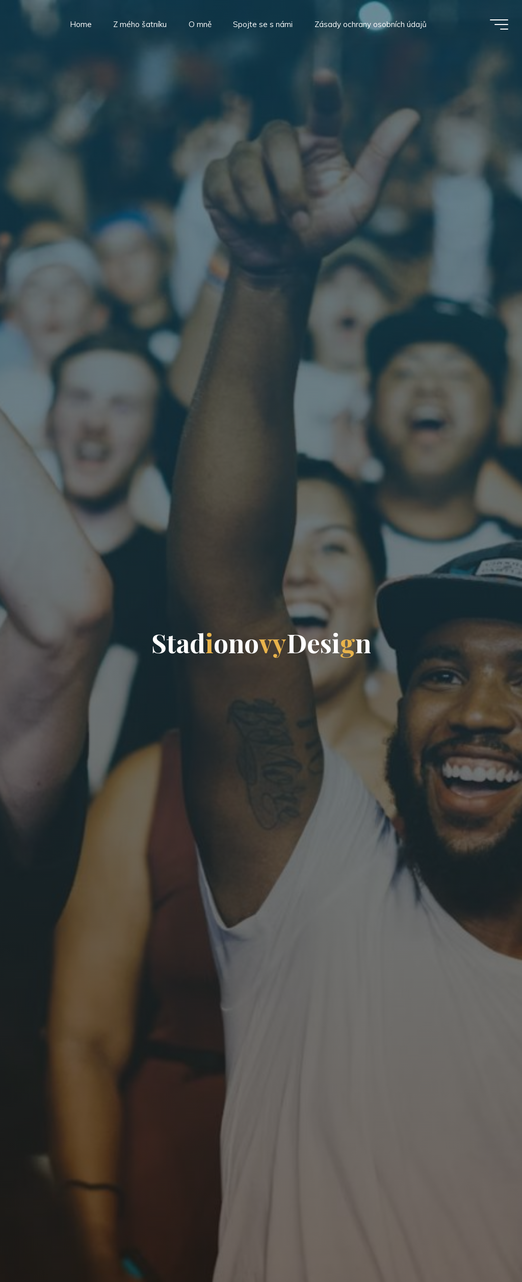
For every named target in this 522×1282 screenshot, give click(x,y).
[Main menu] (497, 24)
